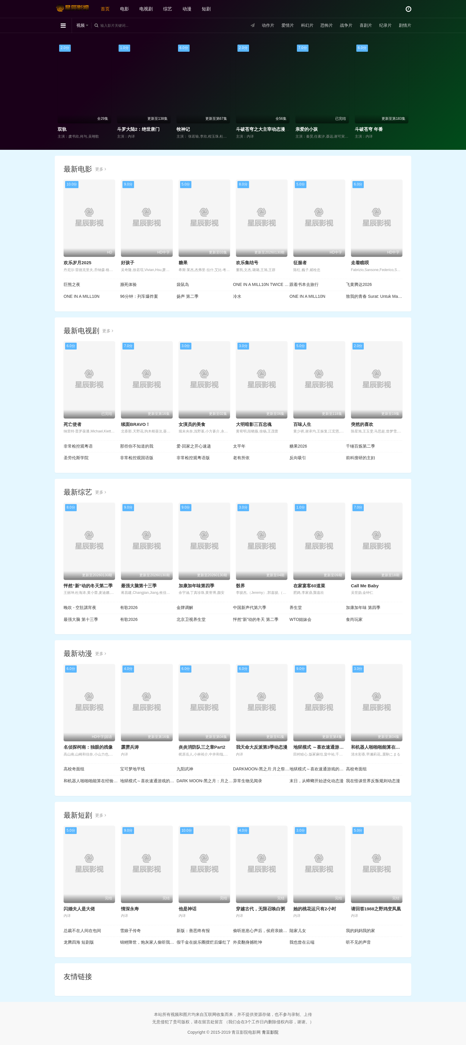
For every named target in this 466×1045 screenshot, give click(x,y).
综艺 (167, 8)
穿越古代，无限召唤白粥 (260, 908)
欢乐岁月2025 (77, 262)
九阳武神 (185, 769)
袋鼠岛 (183, 284)
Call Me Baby (365, 585)
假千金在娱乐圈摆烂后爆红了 (204, 942)
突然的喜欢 (362, 424)
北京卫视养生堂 (191, 619)
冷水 (237, 296)
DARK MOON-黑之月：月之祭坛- (205, 780)
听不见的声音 (358, 942)
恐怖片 (326, 25)
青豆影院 (270, 1032)
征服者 (300, 262)
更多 (100, 169)
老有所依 (241, 457)
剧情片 (405, 25)
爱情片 (287, 25)
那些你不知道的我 (136, 446)
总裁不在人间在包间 (82, 930)
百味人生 (302, 424)
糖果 (183, 262)
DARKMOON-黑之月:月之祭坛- (261, 769)
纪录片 (385, 25)
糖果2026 (298, 446)
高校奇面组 (74, 769)
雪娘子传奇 (130, 930)
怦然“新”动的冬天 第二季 (255, 619)
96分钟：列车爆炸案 (139, 296)
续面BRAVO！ (135, 424)
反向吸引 (297, 457)
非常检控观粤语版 (193, 457)
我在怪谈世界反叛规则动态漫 (373, 780)
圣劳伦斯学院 (76, 457)
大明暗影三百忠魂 (254, 424)
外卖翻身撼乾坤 (247, 942)
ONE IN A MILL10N (82, 296)
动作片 (268, 25)
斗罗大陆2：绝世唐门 (138, 129)
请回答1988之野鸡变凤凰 (376, 908)
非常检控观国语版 (136, 457)
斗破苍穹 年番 (369, 129)
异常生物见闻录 (247, 780)
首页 (105, 8)
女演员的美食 (192, 424)
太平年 (239, 446)
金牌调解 (185, 607)
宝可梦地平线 (132, 769)
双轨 (62, 129)
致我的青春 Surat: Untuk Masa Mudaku (374, 296)
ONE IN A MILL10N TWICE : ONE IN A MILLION (261, 284)
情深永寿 (130, 908)
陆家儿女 (297, 930)
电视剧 (146, 8)
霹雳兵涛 (130, 747)
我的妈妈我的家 (360, 930)
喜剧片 (366, 25)
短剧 (206, 8)
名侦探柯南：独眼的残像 (88, 747)
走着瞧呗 (360, 262)
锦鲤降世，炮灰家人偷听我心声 (148, 942)
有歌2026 (129, 607)
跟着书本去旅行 (304, 284)
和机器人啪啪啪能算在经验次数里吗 (386, 747)
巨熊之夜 (72, 284)
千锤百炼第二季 (360, 446)
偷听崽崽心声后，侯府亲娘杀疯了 (261, 930)
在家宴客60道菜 (309, 585)
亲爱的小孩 (306, 129)
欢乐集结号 (247, 262)
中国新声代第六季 (249, 607)
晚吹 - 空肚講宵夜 (80, 607)
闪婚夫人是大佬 (79, 908)
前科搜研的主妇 (360, 457)
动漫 (186, 8)
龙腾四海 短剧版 (79, 942)
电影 (124, 8)
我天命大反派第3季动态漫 (261, 747)
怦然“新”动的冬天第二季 (88, 585)
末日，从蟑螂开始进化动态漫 (316, 780)
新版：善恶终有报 (193, 930)
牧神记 (183, 129)
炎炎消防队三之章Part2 (202, 747)
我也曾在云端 (301, 942)
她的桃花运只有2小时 (314, 908)
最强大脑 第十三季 (81, 619)
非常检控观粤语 (78, 446)
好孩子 (127, 262)
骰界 (240, 585)
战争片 (346, 25)
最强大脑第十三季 (139, 585)
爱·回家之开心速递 (194, 446)
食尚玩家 (354, 619)
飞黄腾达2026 (359, 284)
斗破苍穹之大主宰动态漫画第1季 (268, 129)
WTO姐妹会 (300, 619)
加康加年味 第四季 (363, 607)
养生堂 (295, 607)
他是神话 (187, 908)
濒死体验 (128, 284)
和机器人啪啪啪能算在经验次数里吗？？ (92, 780)
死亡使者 (72, 424)
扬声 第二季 (188, 296)
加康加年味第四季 (196, 585)
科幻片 (307, 25)
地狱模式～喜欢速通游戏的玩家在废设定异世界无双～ (317, 769)
